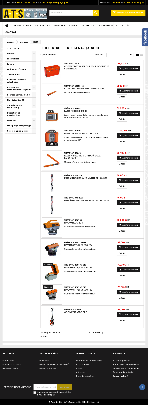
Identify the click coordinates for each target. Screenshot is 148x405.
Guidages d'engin (16, 69)
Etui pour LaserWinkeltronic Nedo (84, 88)
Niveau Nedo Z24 (73, 222)
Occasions (104, 25)
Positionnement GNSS (18, 94)
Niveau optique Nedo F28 (78, 267)
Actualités (122, 25)
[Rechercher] (74, 13)
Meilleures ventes (11, 368)
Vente (72, 25)
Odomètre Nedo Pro (75, 312)
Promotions (8, 360)
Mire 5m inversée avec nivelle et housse (86, 200)
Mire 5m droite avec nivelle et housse (85, 178)
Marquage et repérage (19, 125)
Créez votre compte (134, 2)
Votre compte (85, 353)
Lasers (10, 64)
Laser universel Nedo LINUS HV (81, 133)
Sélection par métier (17, 130)
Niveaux (11, 53)
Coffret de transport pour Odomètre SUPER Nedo (86, 67)
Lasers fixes (13, 58)
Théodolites (13, 74)
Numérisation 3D (16, 100)
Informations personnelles (89, 360)
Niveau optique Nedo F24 (78, 245)
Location (86, 25)
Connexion (115, 2)
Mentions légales (47, 368)
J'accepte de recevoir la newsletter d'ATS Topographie (54, 393)
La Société (44, 360)
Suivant (98, 332)
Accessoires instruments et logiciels (19, 88)
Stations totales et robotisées (17, 80)
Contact (10, 32)
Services (58, 25)
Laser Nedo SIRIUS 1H (75, 111)
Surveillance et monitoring (15, 106)
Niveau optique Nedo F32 (78, 289)
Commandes (82, 364)
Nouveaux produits (12, 364)
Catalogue (41, 25)
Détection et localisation (13, 114)
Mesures (11, 120)
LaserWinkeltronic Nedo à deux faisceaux (82, 157)
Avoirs (79, 368)
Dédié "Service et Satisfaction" (54, 364)
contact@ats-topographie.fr (56, 2)
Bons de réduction (85, 376)
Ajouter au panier (128, 68)
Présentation (21, 25)
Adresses (80, 372)
